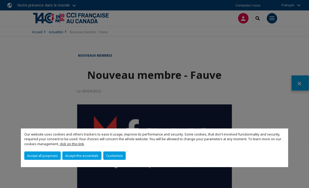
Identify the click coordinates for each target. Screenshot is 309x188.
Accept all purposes (42, 155)
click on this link (72, 144)
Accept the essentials (82, 155)
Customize (114, 155)
